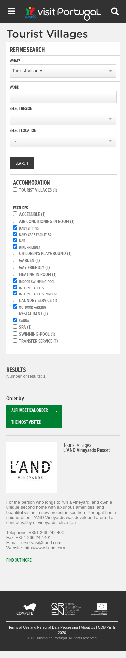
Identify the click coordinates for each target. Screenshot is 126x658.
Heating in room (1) (38, 274)
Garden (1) (29, 260)
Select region (21, 109)
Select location (23, 131)
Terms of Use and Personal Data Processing (43, 627)
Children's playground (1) (45, 253)
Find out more (23, 560)
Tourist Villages (27, 70)
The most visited (36, 422)
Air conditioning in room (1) (47, 221)
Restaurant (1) (33, 313)
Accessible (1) (32, 214)
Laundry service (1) (38, 300)
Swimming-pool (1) (37, 334)
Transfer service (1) (38, 341)
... (14, 118)
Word (14, 87)
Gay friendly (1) (34, 267)
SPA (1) (25, 327)
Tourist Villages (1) (38, 190)
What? (15, 61)
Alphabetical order (36, 411)
